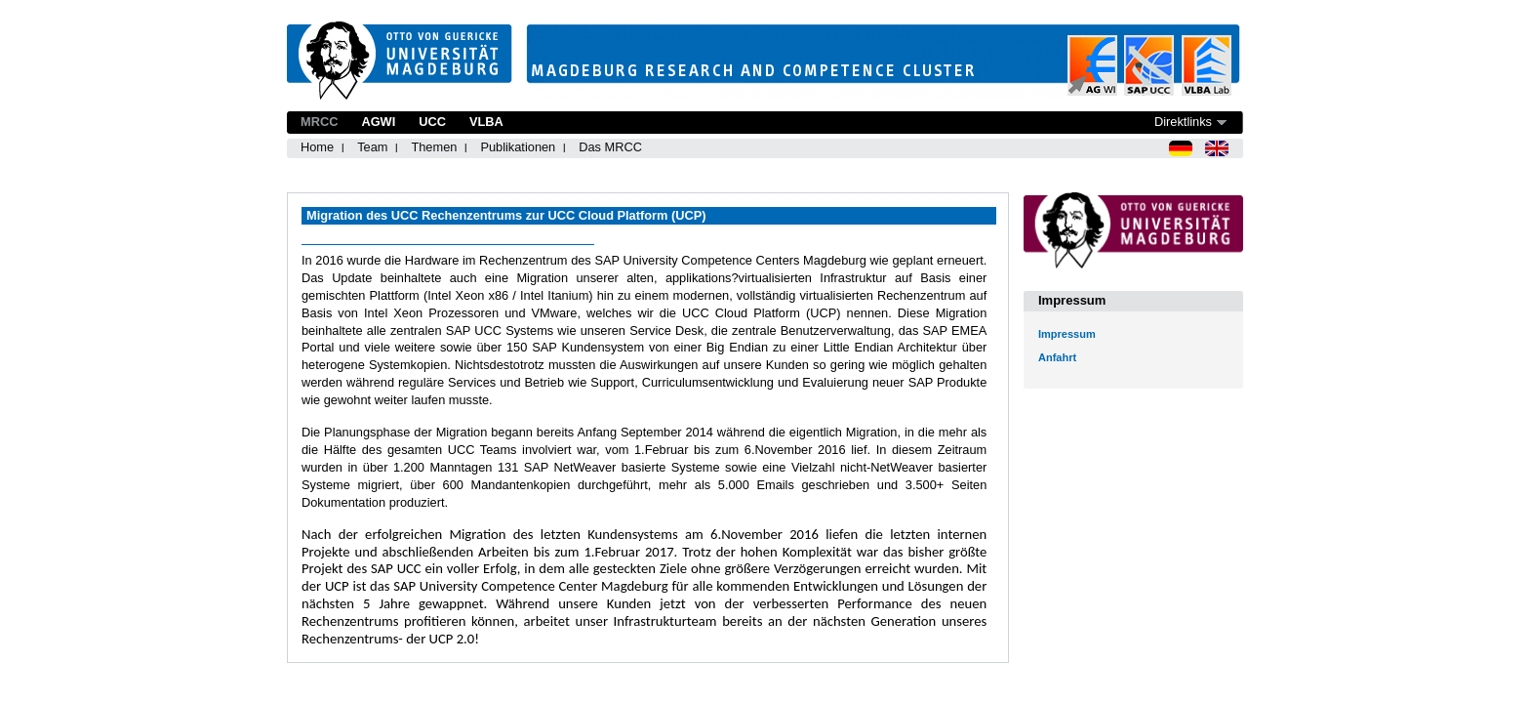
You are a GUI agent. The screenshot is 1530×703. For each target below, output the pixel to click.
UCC (432, 121)
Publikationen (517, 147)
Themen (434, 147)
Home (317, 147)
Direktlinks (1183, 121)
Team (372, 147)
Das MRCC (610, 147)
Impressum (1067, 334)
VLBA (486, 121)
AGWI (378, 121)
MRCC (319, 121)
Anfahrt (1057, 357)
